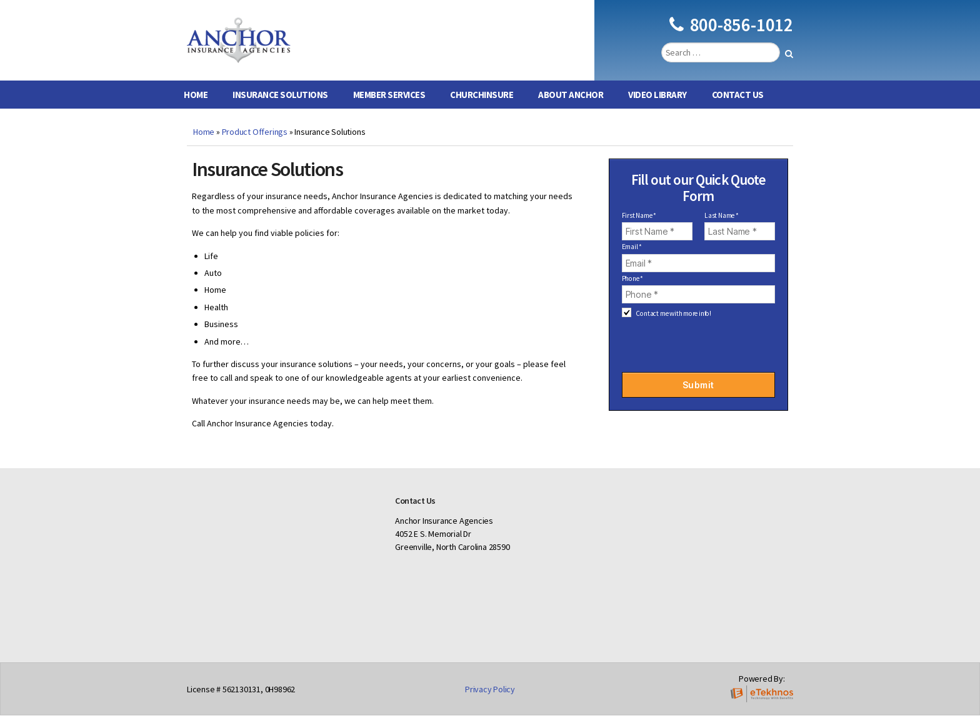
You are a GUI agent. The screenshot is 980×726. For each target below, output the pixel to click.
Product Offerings (255, 142)
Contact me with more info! (673, 324)
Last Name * (721, 226)
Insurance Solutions (280, 105)
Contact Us (738, 105)
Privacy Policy (490, 699)
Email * (632, 257)
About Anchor (570, 105)
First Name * (639, 226)
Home (196, 105)
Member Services (389, 105)
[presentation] (698, 352)
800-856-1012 (731, 30)
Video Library (657, 105)
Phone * (633, 288)
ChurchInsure (481, 105)
